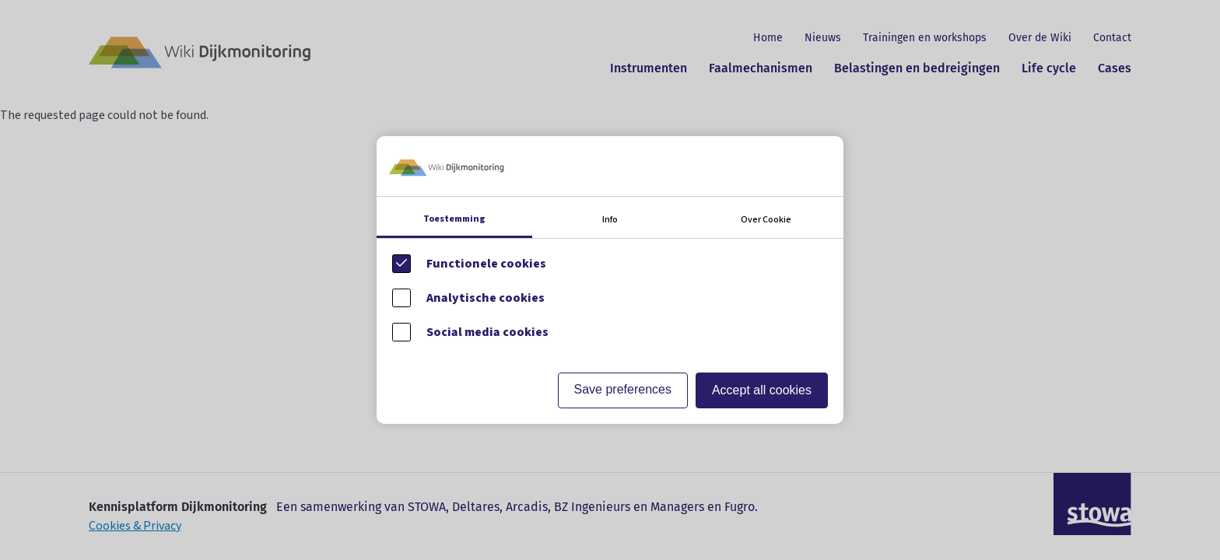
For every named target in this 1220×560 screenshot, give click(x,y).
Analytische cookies (485, 297)
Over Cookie (766, 219)
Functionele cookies (486, 263)
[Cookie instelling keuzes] (610, 279)
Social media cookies (487, 332)
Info (610, 219)
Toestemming (454, 219)
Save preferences (622, 389)
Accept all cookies (762, 390)
